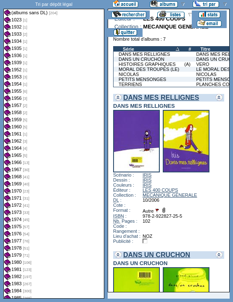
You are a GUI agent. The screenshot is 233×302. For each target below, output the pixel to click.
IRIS (147, 174)
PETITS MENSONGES (142, 79)
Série (128, 49)
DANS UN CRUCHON (141, 59)
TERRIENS (130, 84)
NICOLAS (129, 74)
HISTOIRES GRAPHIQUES (147, 64)
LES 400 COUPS (160, 190)
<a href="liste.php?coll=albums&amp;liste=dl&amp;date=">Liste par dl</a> (53, 149)
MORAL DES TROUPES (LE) (149, 69)
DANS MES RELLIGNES (144, 54)
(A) (187, 64)
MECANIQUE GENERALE (170, 195)
